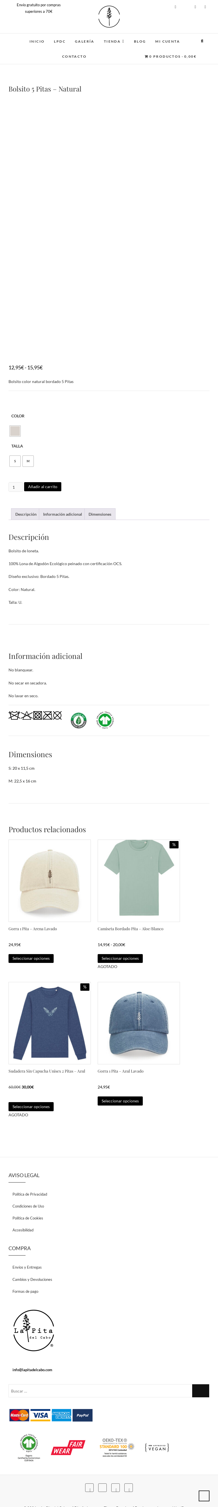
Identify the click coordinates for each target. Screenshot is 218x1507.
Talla (17, 446)
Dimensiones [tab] (100, 514)
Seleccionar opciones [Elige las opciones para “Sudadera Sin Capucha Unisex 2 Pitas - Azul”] (31, 1089)
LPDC (60, 41)
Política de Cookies (27, 1201)
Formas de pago (25, 1274)
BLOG (140, 41)
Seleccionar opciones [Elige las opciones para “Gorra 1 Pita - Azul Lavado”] (120, 1089)
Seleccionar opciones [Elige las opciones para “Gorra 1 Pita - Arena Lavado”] (31, 949)
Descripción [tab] (26, 514)
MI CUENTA (167, 41)
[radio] (15, 431)
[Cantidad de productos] (16, 487)
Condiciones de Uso (28, 1189)
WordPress (182, 1491)
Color (17, 415)
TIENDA (112, 41)
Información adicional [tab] (62, 514)
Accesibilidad (22, 1213)
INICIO (37, 41)
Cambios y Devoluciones (32, 1262)
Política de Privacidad (29, 1177)
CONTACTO (74, 56)
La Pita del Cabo (54, 1491)
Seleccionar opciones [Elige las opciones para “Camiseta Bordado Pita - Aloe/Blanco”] (120, 949)
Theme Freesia (116, 1491)
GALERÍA (85, 41)
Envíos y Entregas (27, 1250)
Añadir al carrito (42, 486)
